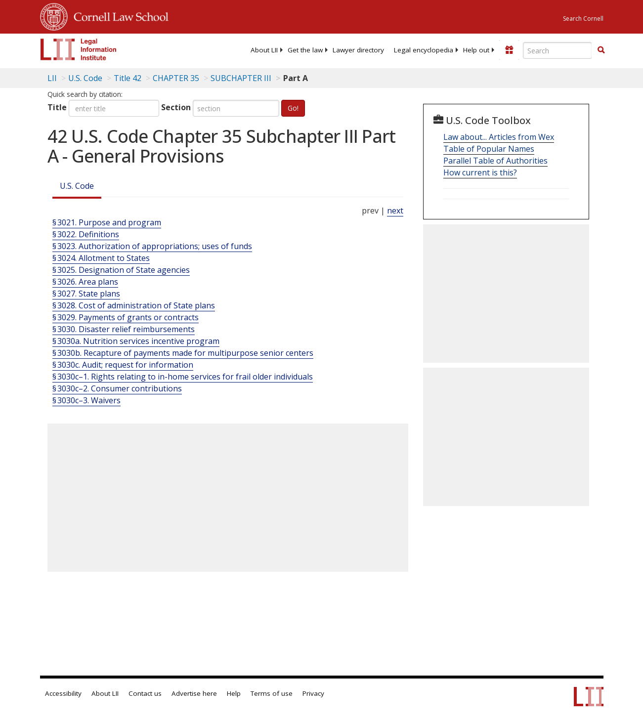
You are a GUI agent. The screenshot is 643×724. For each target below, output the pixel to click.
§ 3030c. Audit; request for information (122, 364)
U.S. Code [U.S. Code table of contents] (85, 78)
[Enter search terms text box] (557, 50)
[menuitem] (264, 50)
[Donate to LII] (509, 50)
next (395, 210)
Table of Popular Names (488, 148)
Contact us (145, 693)
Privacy (313, 693)
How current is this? (480, 172)
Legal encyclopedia (423, 49)
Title (57, 107)
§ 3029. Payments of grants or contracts (125, 317)
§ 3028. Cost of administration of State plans (133, 305)
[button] (601, 49)
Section (176, 107)
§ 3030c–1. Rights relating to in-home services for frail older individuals (182, 376)
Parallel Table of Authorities (495, 160)
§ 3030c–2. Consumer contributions (117, 388)
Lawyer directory (358, 49)
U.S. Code (77, 185)
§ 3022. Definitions (85, 234)
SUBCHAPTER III (241, 78)
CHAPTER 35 (176, 78)
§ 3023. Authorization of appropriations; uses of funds (152, 246)
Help (234, 693)
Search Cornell (583, 18)
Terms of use (272, 693)
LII (52, 78)
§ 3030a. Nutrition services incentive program (135, 341)
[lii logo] (79, 49)
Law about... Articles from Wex (498, 136)
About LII (264, 49)
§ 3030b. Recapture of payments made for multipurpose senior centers (182, 352)
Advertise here (194, 693)
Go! (293, 108)
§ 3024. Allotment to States (101, 258)
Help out (476, 49)
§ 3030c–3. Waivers (86, 400)
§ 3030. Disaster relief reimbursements (123, 329)
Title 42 (127, 78)
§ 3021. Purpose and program (106, 222)
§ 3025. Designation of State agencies (121, 269)
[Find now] (601, 50)
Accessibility (63, 693)
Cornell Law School (118, 15)
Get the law (305, 49)
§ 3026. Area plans (85, 281)
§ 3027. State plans (86, 293)
